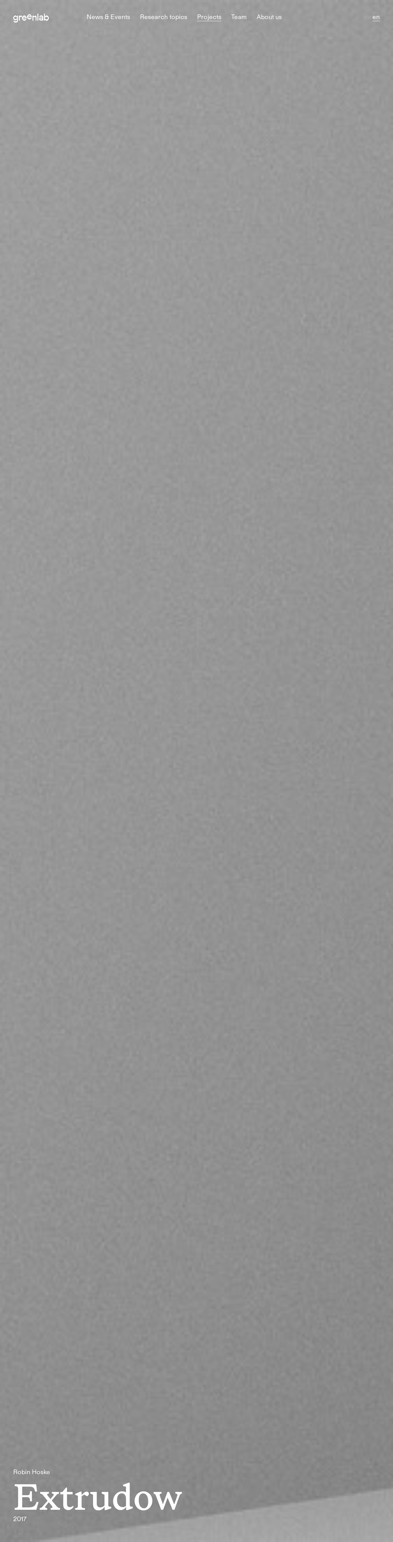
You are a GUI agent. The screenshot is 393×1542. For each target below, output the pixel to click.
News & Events (108, 16)
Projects (209, 16)
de (368, 16)
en (376, 16)
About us (269, 16)
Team (239, 16)
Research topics (163, 16)
